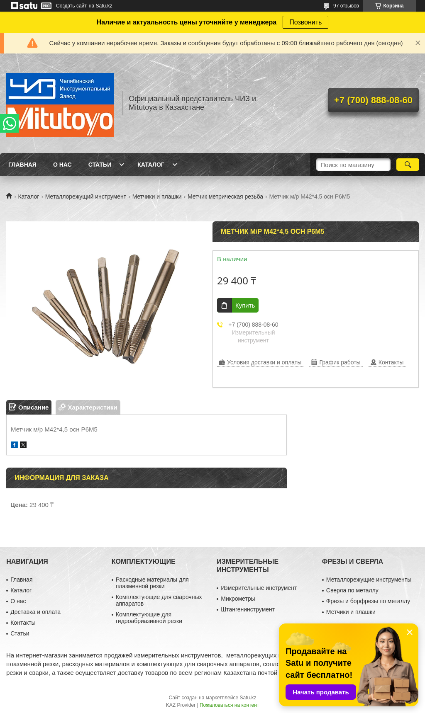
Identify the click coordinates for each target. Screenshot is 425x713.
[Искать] (407, 164)
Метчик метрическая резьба (225, 196)
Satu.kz (247, 698)
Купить (245, 305)
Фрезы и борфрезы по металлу (368, 601)
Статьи (100, 164)
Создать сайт (71, 6)
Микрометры (238, 598)
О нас (62, 164)
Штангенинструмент (248, 609)
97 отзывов (346, 6)
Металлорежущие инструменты (368, 579)
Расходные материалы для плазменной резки (152, 582)
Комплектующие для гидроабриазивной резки (149, 617)
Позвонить (305, 22)
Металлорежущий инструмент (85, 196)
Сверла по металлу (352, 590)
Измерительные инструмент (259, 587)
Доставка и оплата (35, 612)
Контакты (22, 622)
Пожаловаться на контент (229, 705)
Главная (22, 164)
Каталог (150, 164)
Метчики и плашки (157, 196)
